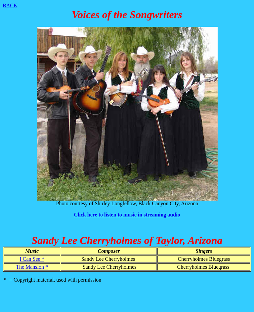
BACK (10, 5)
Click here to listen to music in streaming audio (127, 214)
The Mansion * (32, 267)
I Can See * (32, 259)
